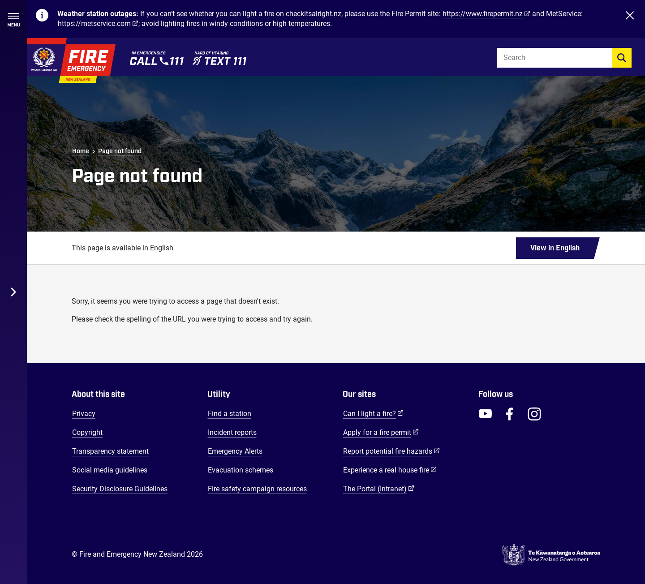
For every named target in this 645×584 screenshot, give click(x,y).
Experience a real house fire (390, 469)
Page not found (120, 151)
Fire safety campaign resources (257, 489)
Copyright (87, 432)
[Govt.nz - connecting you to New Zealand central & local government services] (551, 555)
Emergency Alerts (235, 451)
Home (80, 151)
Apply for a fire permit (381, 432)
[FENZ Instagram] (534, 414)
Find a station (229, 413)
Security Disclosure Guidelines (120, 489)
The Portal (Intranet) (378, 488)
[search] (622, 58)
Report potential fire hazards (391, 451)
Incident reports (232, 432)
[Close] (630, 19)
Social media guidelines (109, 470)
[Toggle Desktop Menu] (13, 292)
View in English (555, 248)
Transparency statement (110, 451)
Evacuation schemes (240, 470)
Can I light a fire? (373, 413)
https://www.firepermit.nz (483, 13)
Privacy (83, 413)
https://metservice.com (94, 23)
